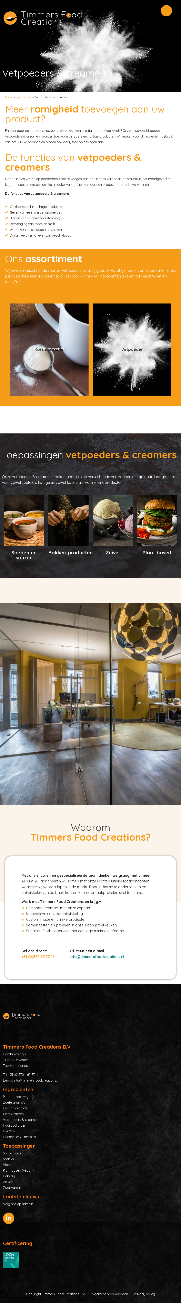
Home (9, 97)
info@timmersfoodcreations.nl (97, 956)
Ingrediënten (24, 97)
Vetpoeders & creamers (21, 1120)
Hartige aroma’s (15, 1108)
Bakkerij (9, 1176)
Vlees (7, 1165)
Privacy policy (144, 1294)
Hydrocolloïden (14, 1125)
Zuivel (7, 1182)
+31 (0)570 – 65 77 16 (23, 1075)
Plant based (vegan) (18, 1097)
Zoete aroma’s (14, 1102)
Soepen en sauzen (17, 1153)
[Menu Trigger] (166, 10)
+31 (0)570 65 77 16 (37, 956)
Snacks (8, 1159)
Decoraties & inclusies (19, 1137)
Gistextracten (13, 1114)
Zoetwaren (11, 1188)
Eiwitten (9, 1131)
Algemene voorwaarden (110, 1294)
